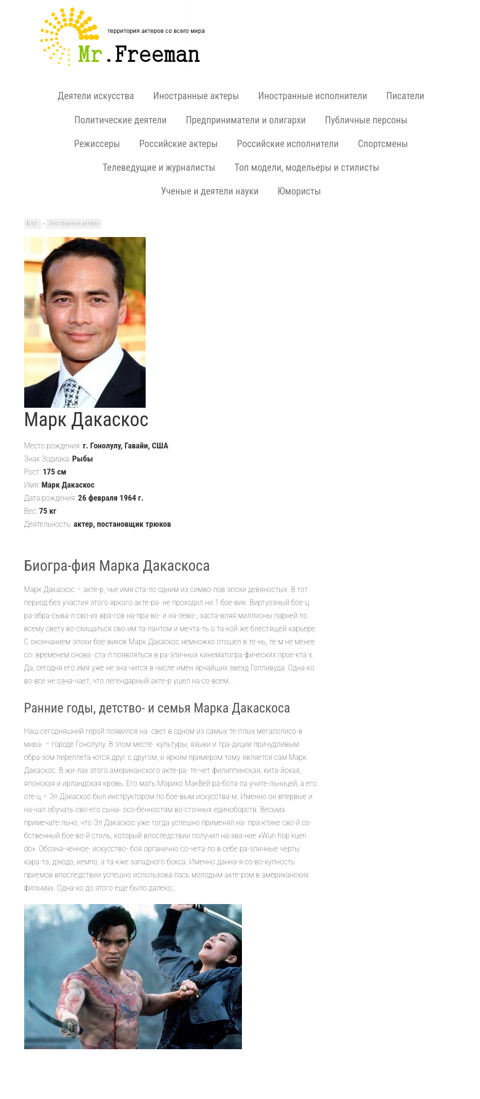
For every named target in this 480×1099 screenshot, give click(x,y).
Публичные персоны (366, 120)
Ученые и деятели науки (210, 191)
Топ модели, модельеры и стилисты (307, 167)
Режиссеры (97, 143)
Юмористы (299, 191)
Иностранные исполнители (312, 96)
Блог (32, 223)
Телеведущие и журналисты (159, 167)
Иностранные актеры (196, 96)
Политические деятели (121, 120)
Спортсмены (383, 143)
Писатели (405, 96)
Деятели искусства (96, 96)
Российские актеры (178, 143)
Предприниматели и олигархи (246, 120)
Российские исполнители (288, 143)
